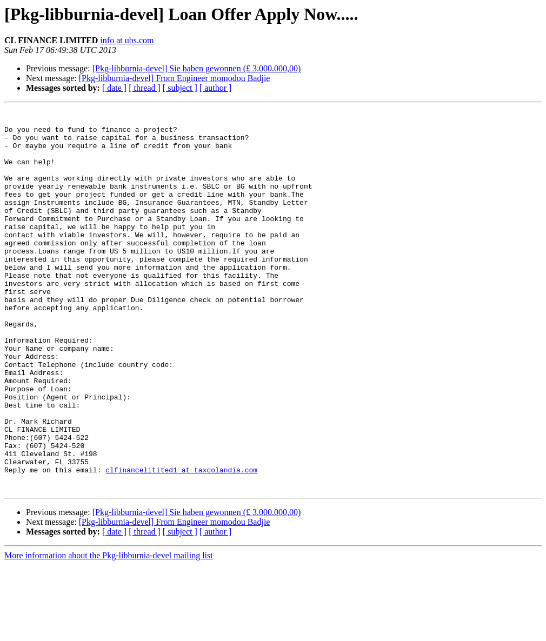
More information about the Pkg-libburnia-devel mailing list (108, 631)
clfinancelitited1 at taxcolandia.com (181, 542)
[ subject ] (180, 87)
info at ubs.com (127, 40)
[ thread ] (145, 87)
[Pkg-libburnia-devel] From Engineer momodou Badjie (174, 78)
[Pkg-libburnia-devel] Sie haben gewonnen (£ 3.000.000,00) (196, 68)
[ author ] (215, 87)
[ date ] (114, 87)
